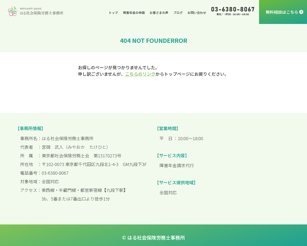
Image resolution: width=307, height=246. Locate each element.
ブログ (178, 12)
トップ (113, 12)
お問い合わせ (197, 12)
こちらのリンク (140, 74)
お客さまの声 (159, 12)
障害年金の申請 (134, 12)
